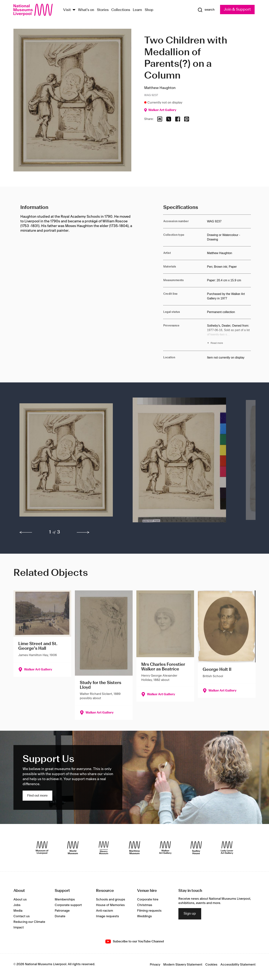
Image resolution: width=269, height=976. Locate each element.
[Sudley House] (196, 847)
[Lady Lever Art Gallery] (227, 847)
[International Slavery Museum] (103, 847)
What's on (86, 10)
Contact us (21, 916)
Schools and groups (110, 899)
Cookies (211, 964)
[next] (83, 532)
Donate (60, 916)
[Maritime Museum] (134, 847)
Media (17, 910)
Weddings (144, 916)
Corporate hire (147, 899)
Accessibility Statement (238, 964)
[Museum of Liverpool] (42, 847)
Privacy (155, 964)
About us (20, 899)
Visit (67, 10)
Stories (103, 10)
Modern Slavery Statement (182, 964)
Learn (137, 10)
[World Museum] (73, 847)
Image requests (107, 916)
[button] (68, 461)
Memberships (65, 899)
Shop (149, 10)
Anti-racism (104, 910)
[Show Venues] (73, 10)
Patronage (62, 910)
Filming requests (149, 910)
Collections (120, 10)
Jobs (17, 905)
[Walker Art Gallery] (165, 847)
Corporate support (68, 905)
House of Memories (110, 905)
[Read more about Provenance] (229, 334)
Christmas (144, 905)
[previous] (25, 532)
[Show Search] (206, 9)
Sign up (190, 914)
